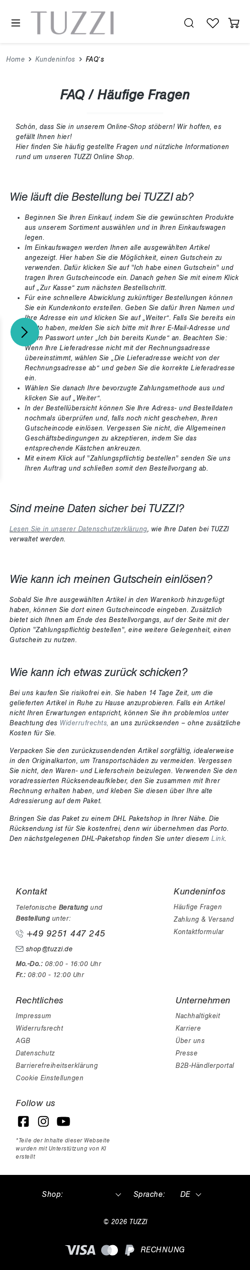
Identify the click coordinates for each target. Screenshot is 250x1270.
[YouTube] (63, 1121)
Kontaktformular (199, 932)
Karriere (188, 1028)
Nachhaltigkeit (198, 1016)
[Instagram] (43, 1121)
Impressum (34, 1016)
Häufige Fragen (198, 907)
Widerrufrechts (83, 723)
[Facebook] (23, 1121)
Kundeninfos (200, 891)
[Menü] (15, 23)
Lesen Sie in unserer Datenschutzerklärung (78, 529)
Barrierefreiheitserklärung (57, 1066)
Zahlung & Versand (204, 919)
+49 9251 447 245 (60, 933)
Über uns (190, 1041)
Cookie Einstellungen (49, 1078)
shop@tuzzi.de (44, 949)
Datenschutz (35, 1053)
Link (218, 839)
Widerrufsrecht (39, 1028)
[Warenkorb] (234, 23)
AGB (23, 1041)
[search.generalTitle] (189, 23)
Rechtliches (39, 1000)
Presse (187, 1053)
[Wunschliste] (213, 23)
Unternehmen (203, 1000)
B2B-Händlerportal (205, 1066)
